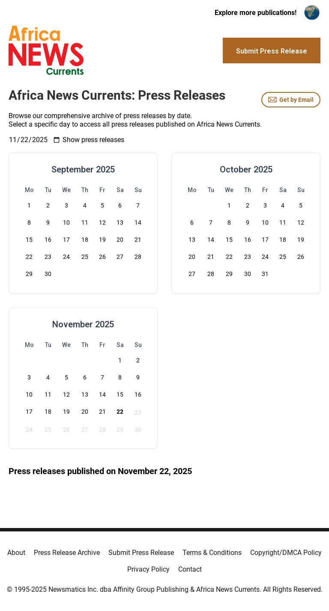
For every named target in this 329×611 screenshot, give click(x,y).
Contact (190, 569)
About (16, 553)
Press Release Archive (67, 553)
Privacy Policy (148, 569)
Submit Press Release (141, 553)
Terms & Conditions (212, 553)
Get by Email (291, 99)
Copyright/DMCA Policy (286, 553)
